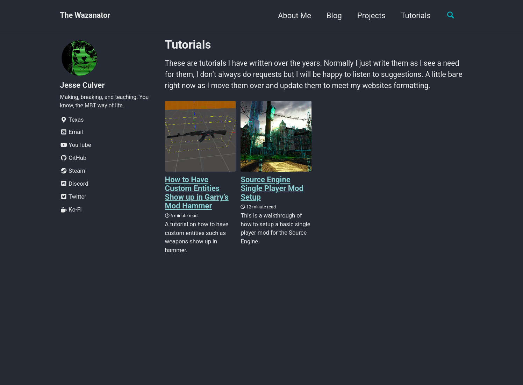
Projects (368, 15)
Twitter (73, 198)
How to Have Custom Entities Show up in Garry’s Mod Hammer (197, 206)
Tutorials (413, 15)
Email (71, 134)
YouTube (75, 147)
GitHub (73, 160)
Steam (72, 173)
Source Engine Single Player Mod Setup (272, 202)
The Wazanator (86, 15)
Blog (331, 15)
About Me (292, 15)
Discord (74, 186)
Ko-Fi (71, 211)
